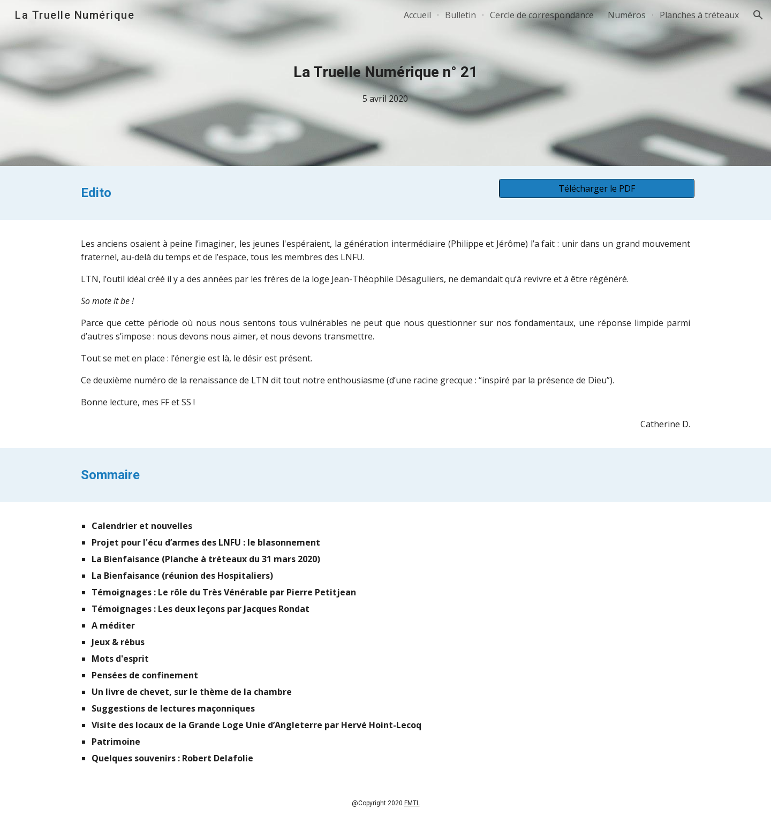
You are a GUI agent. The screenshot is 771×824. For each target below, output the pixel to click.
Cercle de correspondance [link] (542, 15)
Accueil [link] (417, 15)
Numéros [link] (627, 15)
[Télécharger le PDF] (597, 188)
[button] (758, 15)
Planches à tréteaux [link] (699, 15)
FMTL (412, 803)
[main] (385, 83)
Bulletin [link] (460, 15)
